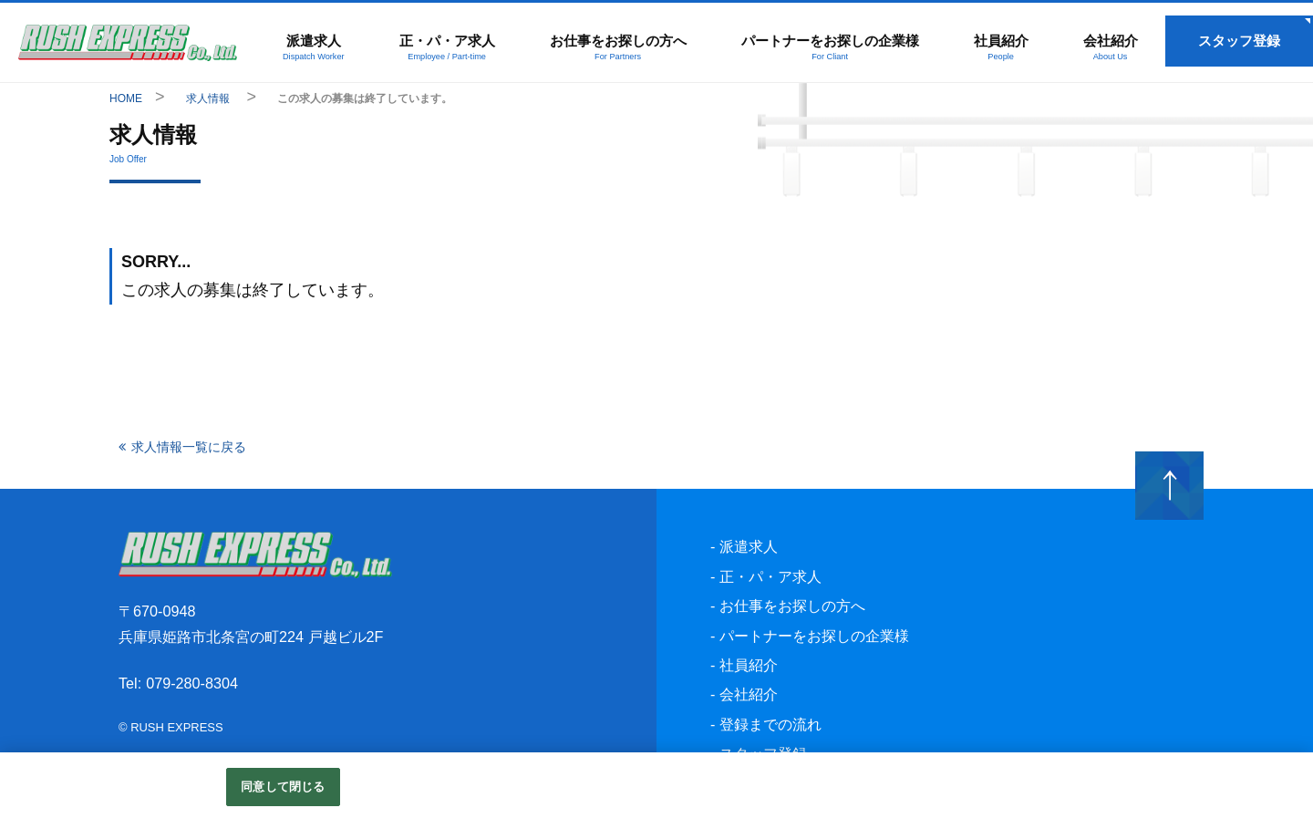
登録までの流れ (770, 724)
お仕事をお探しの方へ (617, 46)
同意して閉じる (283, 786)
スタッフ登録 (1239, 40)
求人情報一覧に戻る (188, 447)
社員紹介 (1000, 46)
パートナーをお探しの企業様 (830, 46)
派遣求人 (313, 46)
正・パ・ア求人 (447, 46)
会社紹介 (1110, 46)
